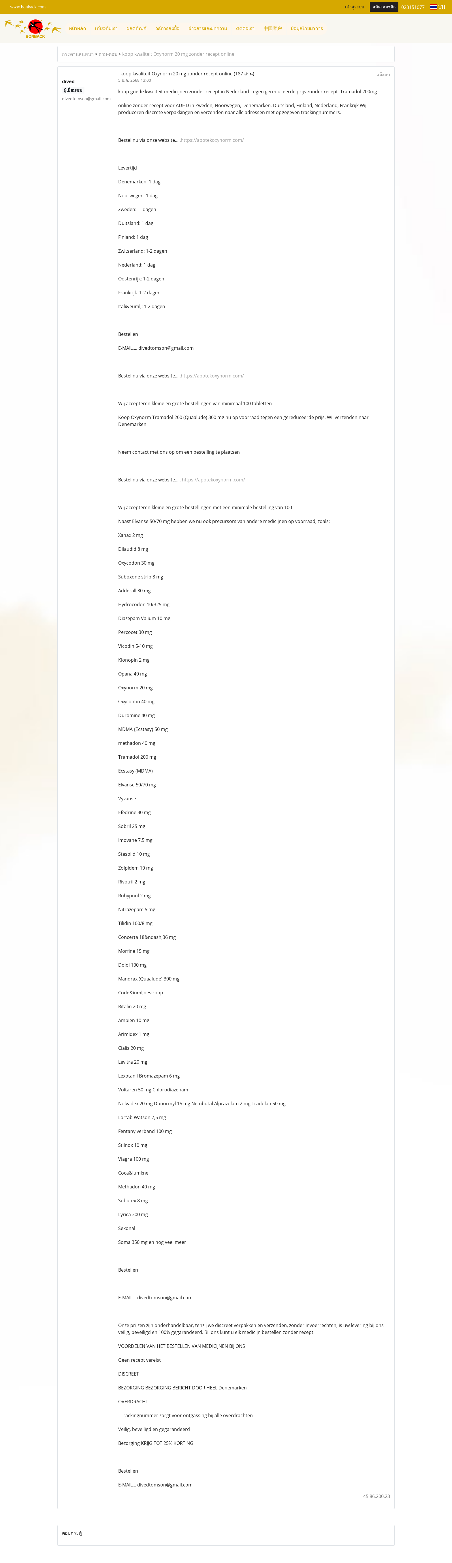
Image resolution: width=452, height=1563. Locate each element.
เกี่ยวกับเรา (106, 28)
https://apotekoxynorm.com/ (212, 140)
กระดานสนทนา (78, 54)
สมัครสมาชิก (384, 7)
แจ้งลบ (383, 74)
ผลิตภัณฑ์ (136, 28)
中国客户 (272, 28)
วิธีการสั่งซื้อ (167, 28)
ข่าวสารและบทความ (208, 28)
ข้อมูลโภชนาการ (307, 28)
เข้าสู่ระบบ (354, 7)
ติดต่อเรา (245, 28)
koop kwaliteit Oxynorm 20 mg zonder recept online (178, 54)
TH (437, 7)
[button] (332, 28)
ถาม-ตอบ (108, 54)
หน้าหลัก (77, 28)
